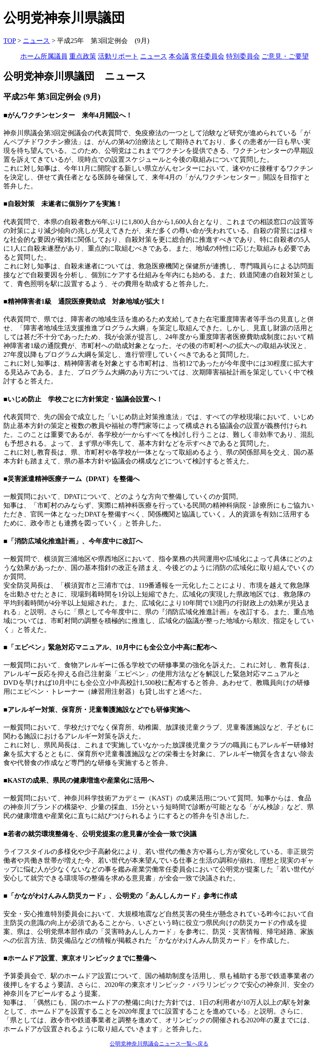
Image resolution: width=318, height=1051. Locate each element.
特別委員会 (243, 56)
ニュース (36, 40)
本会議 (179, 56)
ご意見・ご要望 (285, 56)
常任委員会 (207, 56)
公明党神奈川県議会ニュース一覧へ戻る (159, 1044)
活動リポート (118, 56)
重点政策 (82, 56)
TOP (9, 40)
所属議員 (53, 56)
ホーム (30, 56)
